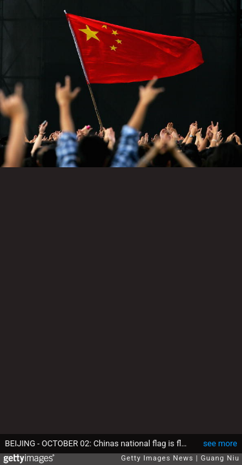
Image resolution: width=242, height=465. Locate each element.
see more (220, 443)
